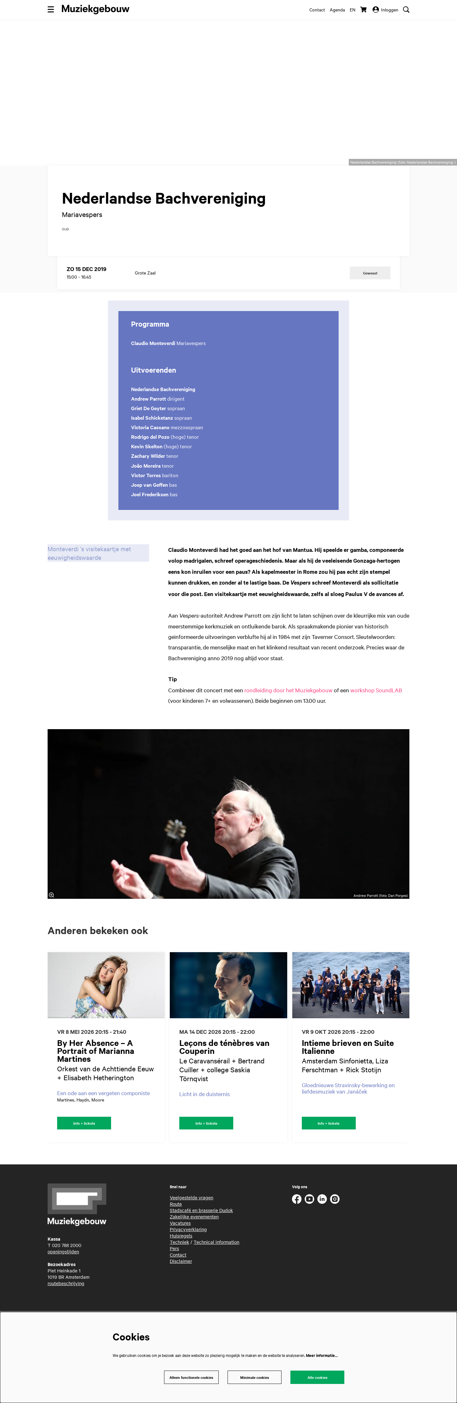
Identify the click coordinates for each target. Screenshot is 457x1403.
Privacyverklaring (188, 1255)
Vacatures (180, 1249)
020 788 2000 (66, 1271)
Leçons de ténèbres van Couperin (224, 1072)
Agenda (337, 9)
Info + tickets (84, 1149)
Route (176, 1230)
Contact (317, 9)
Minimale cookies (254, 1377)
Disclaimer (181, 1287)
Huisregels (181, 1261)
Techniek (179, 1268)
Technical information (216, 1268)
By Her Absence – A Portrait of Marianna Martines (95, 1076)
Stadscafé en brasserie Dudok (201, 1236)
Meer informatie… (322, 1354)
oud (65, 254)
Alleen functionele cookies (189, 1377)
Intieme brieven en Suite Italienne (348, 1072)
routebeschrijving (66, 1309)
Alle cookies (317, 1377)
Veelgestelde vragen (191, 1223)
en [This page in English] (352, 9)
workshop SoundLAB (376, 715)
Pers (174, 1274)
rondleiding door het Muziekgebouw (288, 715)
